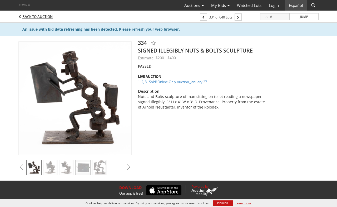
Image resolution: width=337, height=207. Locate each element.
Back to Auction (37, 16)
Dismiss (222, 203)
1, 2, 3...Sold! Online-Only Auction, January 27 (172, 81)
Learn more (243, 203)
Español (296, 5)
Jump (304, 17)
